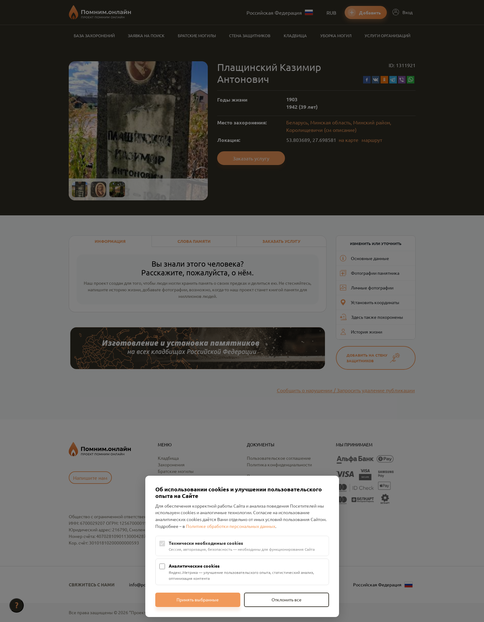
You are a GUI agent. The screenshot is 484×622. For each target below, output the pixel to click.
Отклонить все (287, 599)
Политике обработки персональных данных (230, 526)
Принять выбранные (198, 599)
